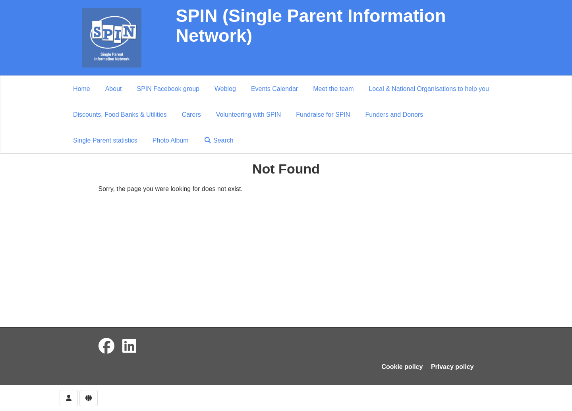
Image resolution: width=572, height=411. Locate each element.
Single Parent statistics (105, 140)
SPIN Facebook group (168, 88)
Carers (191, 114)
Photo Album (171, 140)
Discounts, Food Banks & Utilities (120, 114)
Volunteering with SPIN (248, 114)
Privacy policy (452, 366)
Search (219, 140)
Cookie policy (402, 366)
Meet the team (333, 88)
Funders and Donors (394, 114)
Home (81, 88)
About (113, 88)
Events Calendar (274, 88)
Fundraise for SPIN (323, 114)
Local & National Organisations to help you (429, 88)
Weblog (225, 88)
